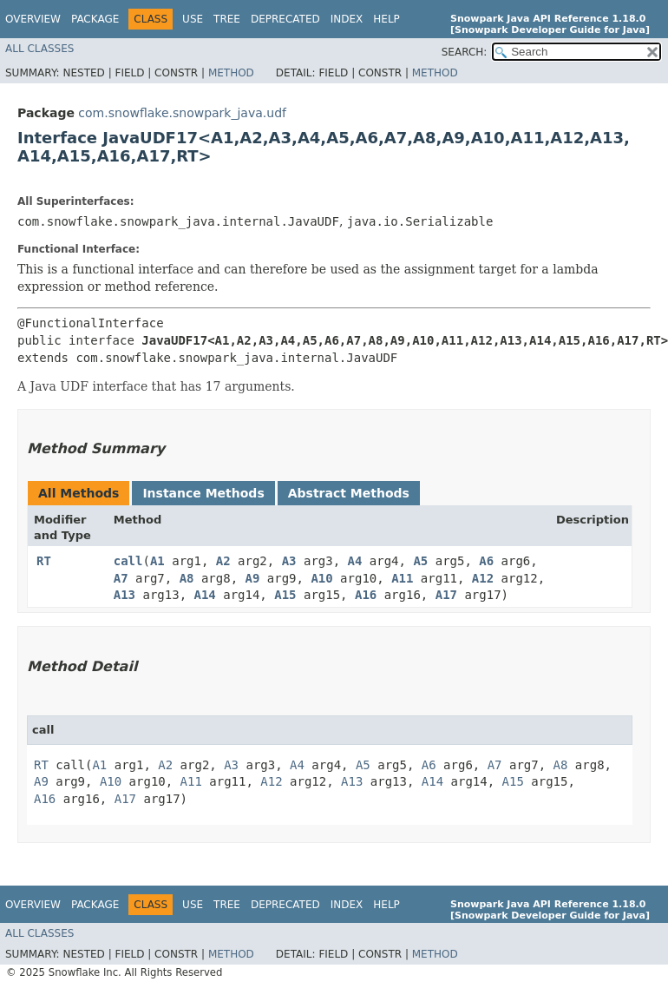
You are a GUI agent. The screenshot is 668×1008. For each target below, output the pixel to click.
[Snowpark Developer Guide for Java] (550, 30)
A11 (402, 578)
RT (43, 561)
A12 (483, 578)
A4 (355, 561)
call (128, 561)
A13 (124, 595)
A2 (223, 561)
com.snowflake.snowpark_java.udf (182, 113)
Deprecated (285, 19)
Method (231, 73)
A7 (121, 578)
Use (192, 19)
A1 (157, 561)
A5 (420, 561)
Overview (33, 19)
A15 (285, 595)
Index (347, 19)
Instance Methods (203, 493)
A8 (187, 578)
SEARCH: (465, 52)
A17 (446, 595)
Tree (226, 19)
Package (95, 19)
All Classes (39, 49)
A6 (486, 561)
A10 (321, 578)
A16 (366, 595)
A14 (205, 595)
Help (386, 19)
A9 (253, 578)
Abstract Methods (348, 493)
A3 (289, 561)
